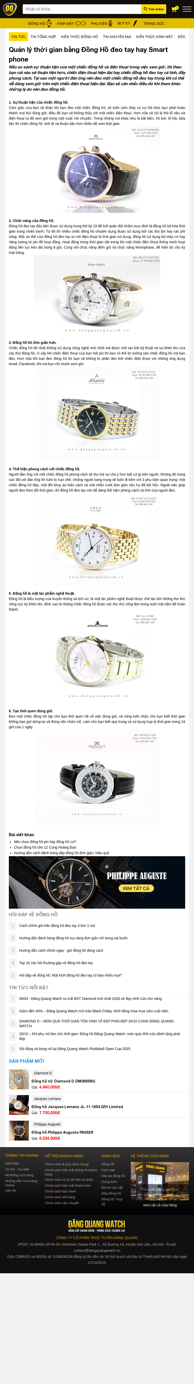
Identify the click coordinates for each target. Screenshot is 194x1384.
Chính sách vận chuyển (62, 1203)
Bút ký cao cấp (112, 1187)
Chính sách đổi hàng (60, 1197)
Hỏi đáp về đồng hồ (33, 914)
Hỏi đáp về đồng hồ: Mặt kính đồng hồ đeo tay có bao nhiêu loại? (70, 975)
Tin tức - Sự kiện (17, 1169)
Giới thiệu (12, 1163)
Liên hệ (10, 1190)
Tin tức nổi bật (29, 987)
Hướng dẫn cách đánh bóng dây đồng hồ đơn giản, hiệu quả (61, 853)
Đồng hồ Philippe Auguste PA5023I (62, 1132)
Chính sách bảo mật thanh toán (67, 1185)
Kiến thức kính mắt (154, 37)
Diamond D (43, 1073)
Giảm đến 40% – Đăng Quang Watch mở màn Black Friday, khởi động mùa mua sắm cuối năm (93, 1011)
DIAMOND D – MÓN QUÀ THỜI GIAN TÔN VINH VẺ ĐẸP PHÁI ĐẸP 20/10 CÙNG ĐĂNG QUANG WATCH (96, 1023)
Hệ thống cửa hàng (19, 1175)
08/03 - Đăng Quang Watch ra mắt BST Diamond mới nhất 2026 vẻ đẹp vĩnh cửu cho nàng (90, 999)
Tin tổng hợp (43, 37)
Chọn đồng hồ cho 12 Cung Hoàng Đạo (45, 847)
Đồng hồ (108, 1164)
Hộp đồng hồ (111, 1193)
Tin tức (18, 37)
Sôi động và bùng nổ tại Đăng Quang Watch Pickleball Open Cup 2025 (74, 1049)
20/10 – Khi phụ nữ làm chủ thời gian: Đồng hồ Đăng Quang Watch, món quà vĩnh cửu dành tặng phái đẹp (99, 1036)
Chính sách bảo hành (60, 1191)
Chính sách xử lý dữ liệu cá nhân (69, 1180)
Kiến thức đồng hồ (79, 37)
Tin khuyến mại (117, 37)
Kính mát (108, 1170)
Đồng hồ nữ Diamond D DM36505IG (63, 1081)
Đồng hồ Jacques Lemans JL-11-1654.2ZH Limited (77, 1107)
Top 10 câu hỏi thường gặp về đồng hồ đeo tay (56, 963)
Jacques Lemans (47, 1099)
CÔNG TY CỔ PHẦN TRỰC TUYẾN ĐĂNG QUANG (97, 1238)
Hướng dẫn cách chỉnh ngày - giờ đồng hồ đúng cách (61, 950)
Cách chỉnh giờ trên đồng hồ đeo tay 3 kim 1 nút (57, 926)
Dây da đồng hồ (113, 1176)
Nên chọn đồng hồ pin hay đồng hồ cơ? (45, 842)
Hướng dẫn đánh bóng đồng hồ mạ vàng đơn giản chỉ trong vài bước (73, 938)
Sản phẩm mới (26, 1061)
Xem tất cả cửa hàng (159, 1205)
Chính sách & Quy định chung (66, 1164)
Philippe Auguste (47, 1124)
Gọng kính (109, 1182)
